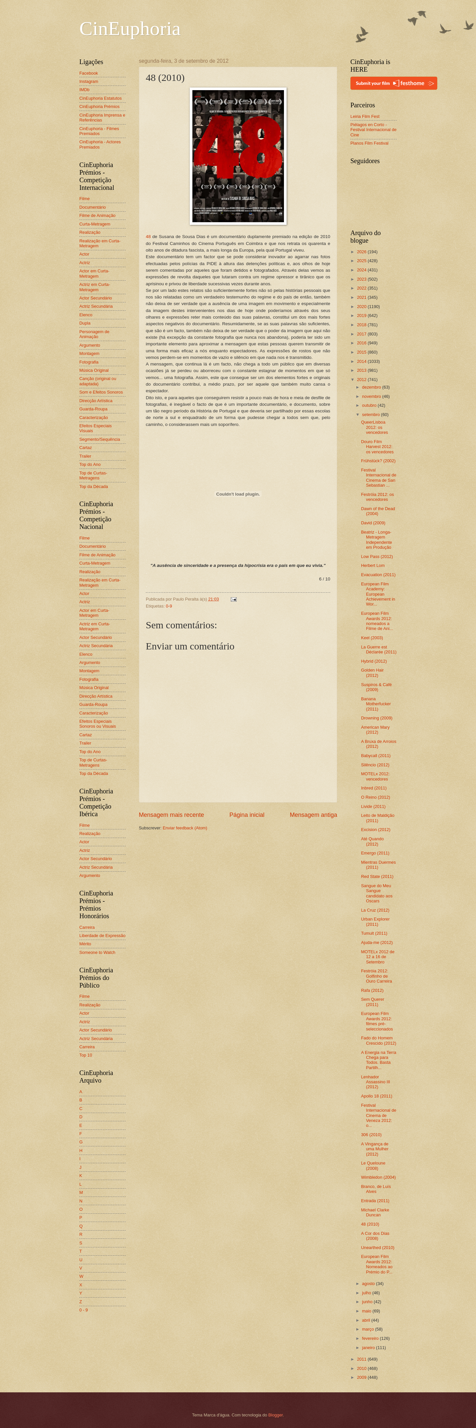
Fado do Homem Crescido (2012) (378, 1040)
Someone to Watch (97, 952)
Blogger (275, 1414)
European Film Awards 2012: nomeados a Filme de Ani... (377, 621)
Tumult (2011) (374, 933)
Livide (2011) (373, 806)
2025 (362, 260)
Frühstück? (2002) (378, 460)
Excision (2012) (375, 829)
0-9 (169, 606)
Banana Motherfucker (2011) (376, 704)
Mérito (85, 943)
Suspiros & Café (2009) (376, 687)
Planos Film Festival (369, 143)
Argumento (89, 345)
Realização (89, 232)
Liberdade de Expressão (102, 935)
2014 (362, 361)
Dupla (85, 323)
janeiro (369, 1347)
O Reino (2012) (375, 797)
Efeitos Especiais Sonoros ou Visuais (97, 724)
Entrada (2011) (375, 1200)
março (368, 1329)
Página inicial (246, 815)
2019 (362, 315)
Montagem (89, 353)
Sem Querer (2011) (372, 1002)
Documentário (92, 207)
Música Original (94, 370)
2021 (362, 297)
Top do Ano (89, 464)
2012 (362, 379)
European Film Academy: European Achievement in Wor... (378, 594)
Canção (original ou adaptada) (97, 381)
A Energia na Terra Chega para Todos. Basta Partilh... (378, 1060)
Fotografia (89, 362)
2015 (362, 352)
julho (367, 1292)
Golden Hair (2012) (372, 673)
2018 (362, 324)
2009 (362, 1377)
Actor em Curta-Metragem (94, 273)
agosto (369, 1283)
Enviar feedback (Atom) (185, 827)
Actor (84, 254)
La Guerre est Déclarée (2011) (378, 649)
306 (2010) (371, 1134)
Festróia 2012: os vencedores (377, 497)
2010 (362, 1368)
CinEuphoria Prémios (99, 106)
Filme (84, 198)
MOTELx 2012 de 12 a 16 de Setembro (377, 956)
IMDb (84, 89)
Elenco (85, 314)
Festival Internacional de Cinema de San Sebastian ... (378, 478)
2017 (362, 333)
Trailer (85, 456)
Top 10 (85, 1055)
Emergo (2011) (375, 853)
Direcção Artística (95, 400)
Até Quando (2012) (372, 841)
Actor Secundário (95, 298)
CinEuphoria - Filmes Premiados (99, 131)
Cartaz (85, 447)
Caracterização (93, 417)
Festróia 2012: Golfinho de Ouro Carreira (376, 976)
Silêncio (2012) (375, 764)
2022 (362, 288)
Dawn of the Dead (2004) (378, 511)
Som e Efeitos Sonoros (101, 392)
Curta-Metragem (94, 224)
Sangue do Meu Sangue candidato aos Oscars (376, 893)
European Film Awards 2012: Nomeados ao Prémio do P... (376, 1264)
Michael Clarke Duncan (375, 1212)
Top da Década (93, 486)
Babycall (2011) (375, 755)
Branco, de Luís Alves (376, 1189)
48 (148, 236)
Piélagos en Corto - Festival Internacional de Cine (373, 129)
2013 (362, 370)
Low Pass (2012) (377, 556)
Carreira (87, 927)
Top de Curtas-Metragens (93, 475)
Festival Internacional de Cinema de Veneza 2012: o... (378, 1115)
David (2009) (373, 522)
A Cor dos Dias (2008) (375, 1236)
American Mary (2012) (375, 730)
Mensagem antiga (313, 815)
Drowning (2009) (376, 717)
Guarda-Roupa (93, 408)
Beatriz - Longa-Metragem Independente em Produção (376, 540)
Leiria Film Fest (364, 116)
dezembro (372, 387)
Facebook (88, 73)
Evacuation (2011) (378, 574)
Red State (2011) (377, 876)
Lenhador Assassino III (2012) (375, 1082)
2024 (362, 269)
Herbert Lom (373, 565)
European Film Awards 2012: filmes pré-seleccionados (377, 1021)
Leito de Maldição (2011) (377, 818)
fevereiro (371, 1338)
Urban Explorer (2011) (375, 921)
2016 (362, 342)
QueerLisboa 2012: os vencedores (374, 427)
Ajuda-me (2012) (377, 942)
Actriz (84, 262)
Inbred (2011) (373, 787)
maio (367, 1310)
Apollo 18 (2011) (376, 1096)
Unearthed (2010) (377, 1247)
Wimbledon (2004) (378, 1177)
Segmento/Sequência (99, 439)
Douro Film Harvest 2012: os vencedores (377, 446)
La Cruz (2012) (375, 910)
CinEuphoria (130, 28)
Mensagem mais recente (171, 815)
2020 (362, 306)
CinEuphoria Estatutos (100, 98)
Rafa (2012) (372, 990)
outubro (369, 405)
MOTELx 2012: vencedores (375, 776)
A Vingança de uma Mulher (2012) (374, 1149)
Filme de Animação (97, 215)
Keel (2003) (372, 637)
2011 (362, 1359)
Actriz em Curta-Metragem (94, 287)
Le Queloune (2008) (373, 1165)
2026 (362, 251)
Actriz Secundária (96, 306)
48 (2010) (370, 1224)
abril (366, 1320)
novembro (372, 396)
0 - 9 (83, 1309)
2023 (362, 279)
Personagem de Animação (94, 334)
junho (368, 1301)
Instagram (88, 81)
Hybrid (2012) (374, 661)
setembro (371, 414)
